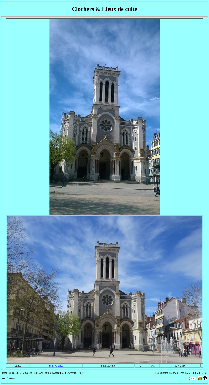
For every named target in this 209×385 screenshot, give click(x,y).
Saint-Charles (56, 365)
